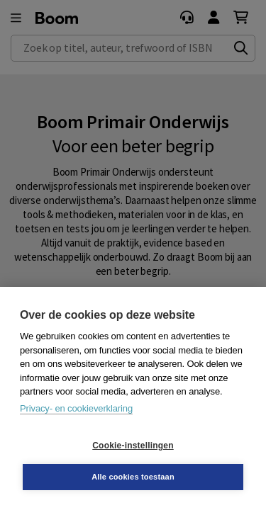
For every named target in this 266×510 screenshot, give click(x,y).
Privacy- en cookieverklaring (76, 408)
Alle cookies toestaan (133, 476)
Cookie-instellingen (132, 445)
